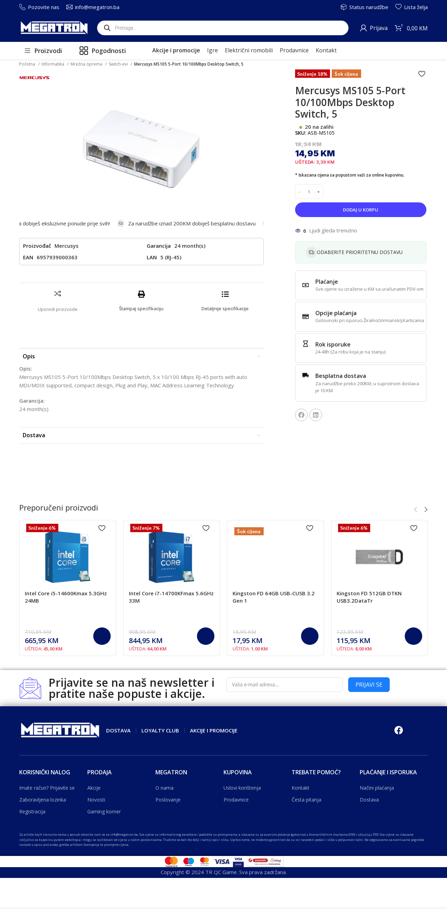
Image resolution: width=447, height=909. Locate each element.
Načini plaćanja (377, 787)
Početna (27, 64)
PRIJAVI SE (369, 684)
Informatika (53, 64)
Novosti (96, 799)
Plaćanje (326, 281)
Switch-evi (119, 64)
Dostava (369, 799)
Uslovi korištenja (242, 787)
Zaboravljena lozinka (42, 799)
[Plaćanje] (305, 285)
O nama (164, 787)
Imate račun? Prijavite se (47, 787)
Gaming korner (104, 811)
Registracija (32, 811)
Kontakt (300, 787)
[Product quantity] (309, 191)
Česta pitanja (306, 799)
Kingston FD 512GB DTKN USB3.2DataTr (369, 597)
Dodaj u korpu (360, 210)
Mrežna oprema (87, 64)
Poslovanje (168, 799)
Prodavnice (236, 799)
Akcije (94, 787)
